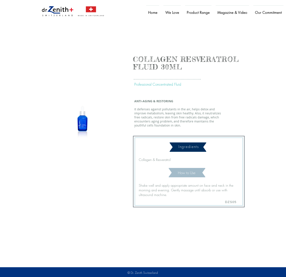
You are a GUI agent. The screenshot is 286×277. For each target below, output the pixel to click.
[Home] (57, 11)
